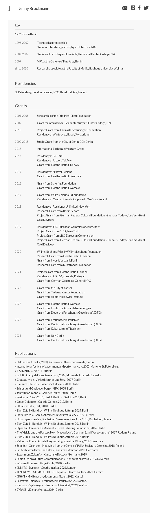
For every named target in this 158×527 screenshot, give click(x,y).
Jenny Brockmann (33, 9)
